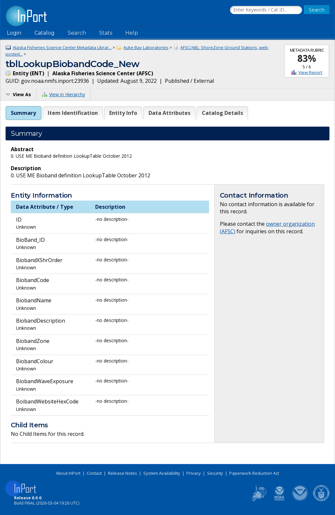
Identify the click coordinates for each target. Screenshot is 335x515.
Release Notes (122, 473)
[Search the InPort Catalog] (266, 10)
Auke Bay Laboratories (145, 47)
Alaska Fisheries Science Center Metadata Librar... (62, 47)
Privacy (193, 473)
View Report (310, 72)
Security (215, 473)
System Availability (161, 473)
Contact (94, 473)
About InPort (68, 473)
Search (77, 33)
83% (306, 58)
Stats (105, 33)
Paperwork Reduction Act (254, 473)
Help (131, 33)
